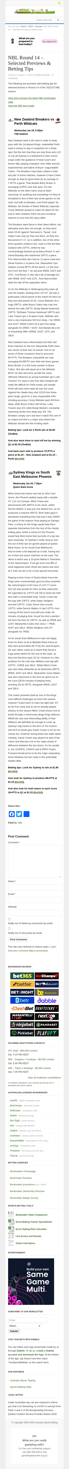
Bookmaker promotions (22, 1184)
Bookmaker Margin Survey (24, 1197)
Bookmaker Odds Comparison (32, 1215)
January (38, 26)
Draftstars (15, 1135)
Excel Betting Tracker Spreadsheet (34, 1222)
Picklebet (15, 1150)
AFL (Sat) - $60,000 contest (22, 1050)
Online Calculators (25, 1243)
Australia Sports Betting (46, 1422)
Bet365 (20, 458)
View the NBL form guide (21, 105)
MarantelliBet (17, 1140)
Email (12, 894)
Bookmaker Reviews (21, 1178)
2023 (30, 26)
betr (12, 1125)
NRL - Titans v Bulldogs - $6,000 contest (29, 1068)
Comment (14, 842)
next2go (14, 1145)
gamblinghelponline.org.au (34, 1455)
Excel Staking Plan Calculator (31, 1229)
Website (12, 906)
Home (23, 26)
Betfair (13, 1115)
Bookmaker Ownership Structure (27, 1191)
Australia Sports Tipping (22, 1380)
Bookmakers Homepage (23, 1171)
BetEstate (15, 1110)
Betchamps (16, 1105)
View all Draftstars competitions (44, 1077)
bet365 (13, 1100)
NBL (20, 822)
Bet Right (15, 1120)
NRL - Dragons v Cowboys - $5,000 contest (31, 1059)
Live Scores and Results (28, 1236)
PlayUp (14, 1155)
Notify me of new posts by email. (25, 933)
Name (12, 881)
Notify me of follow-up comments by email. (30, 923)
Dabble (14, 1130)
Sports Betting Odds (20, 1387)
